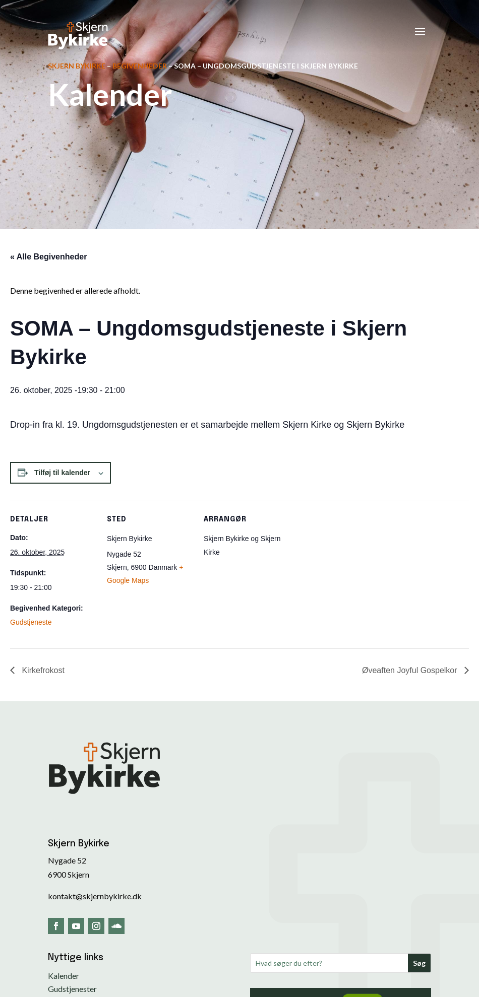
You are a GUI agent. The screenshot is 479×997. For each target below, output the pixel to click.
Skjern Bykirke (76, 65)
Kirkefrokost (42, 670)
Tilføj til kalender (62, 473)
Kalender (63, 975)
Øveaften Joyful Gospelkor (410, 670)
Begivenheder (139, 65)
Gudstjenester (72, 988)
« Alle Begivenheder (48, 256)
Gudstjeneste (31, 622)
